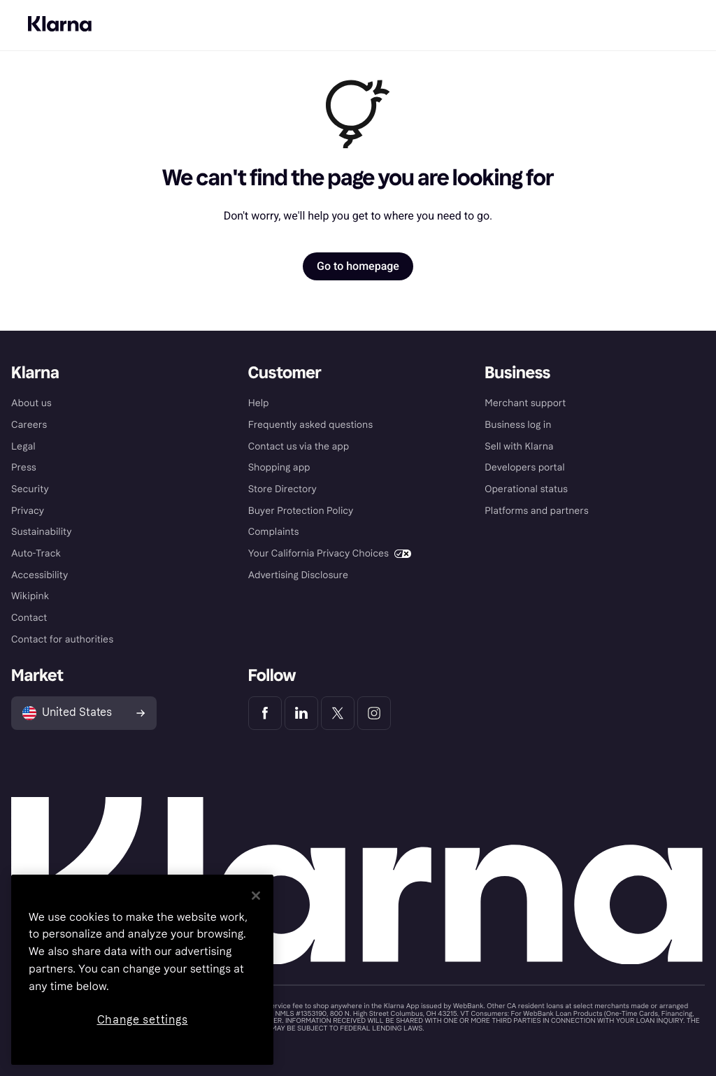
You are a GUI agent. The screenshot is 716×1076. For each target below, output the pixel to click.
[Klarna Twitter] (338, 713)
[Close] (256, 895)
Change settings (142, 1019)
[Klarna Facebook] (265, 713)
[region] (142, 970)
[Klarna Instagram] (374, 713)
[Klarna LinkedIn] (301, 713)
